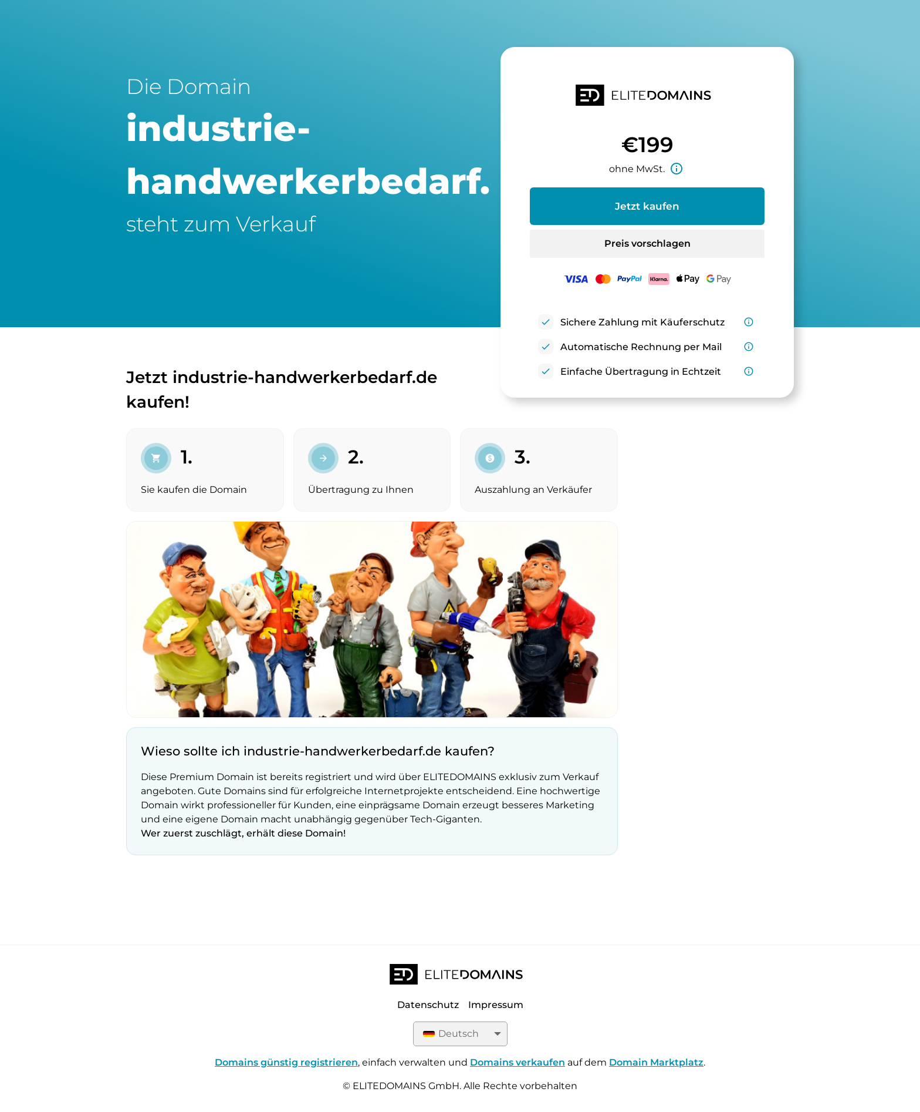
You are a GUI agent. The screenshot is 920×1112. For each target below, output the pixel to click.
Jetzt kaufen (647, 206)
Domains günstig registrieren (286, 1062)
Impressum (495, 1004)
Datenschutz (428, 1004)
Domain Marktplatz (656, 1062)
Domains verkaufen (517, 1062)
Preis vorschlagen (647, 243)
